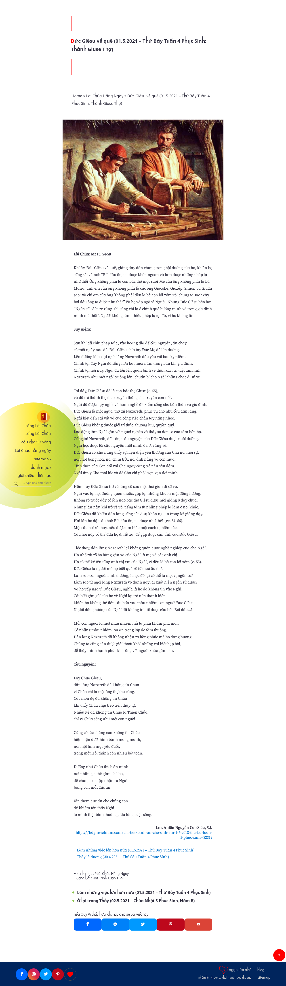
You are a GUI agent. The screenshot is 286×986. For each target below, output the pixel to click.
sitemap (42, 459)
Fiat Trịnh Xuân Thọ (107, 878)
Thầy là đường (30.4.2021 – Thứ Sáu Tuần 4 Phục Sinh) (123, 857)
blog (260, 970)
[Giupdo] (70, 974)
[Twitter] (143, 925)
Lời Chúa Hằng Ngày (113, 874)
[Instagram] (34, 974)
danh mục (41, 467)
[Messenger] (115, 925)
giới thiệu (26, 475)
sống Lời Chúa (38, 425)
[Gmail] (198, 925)
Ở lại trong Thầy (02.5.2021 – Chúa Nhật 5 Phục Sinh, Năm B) (136, 900)
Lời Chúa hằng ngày (33, 450)
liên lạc (44, 475)
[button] (279, 955)
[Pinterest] (171, 925)
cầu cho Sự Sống (36, 442)
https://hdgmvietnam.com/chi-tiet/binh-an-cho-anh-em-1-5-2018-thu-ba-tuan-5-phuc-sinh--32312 (144, 835)
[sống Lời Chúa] (31, 416)
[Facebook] (87, 925)
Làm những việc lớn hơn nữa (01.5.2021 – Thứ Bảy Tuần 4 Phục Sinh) (136, 850)
